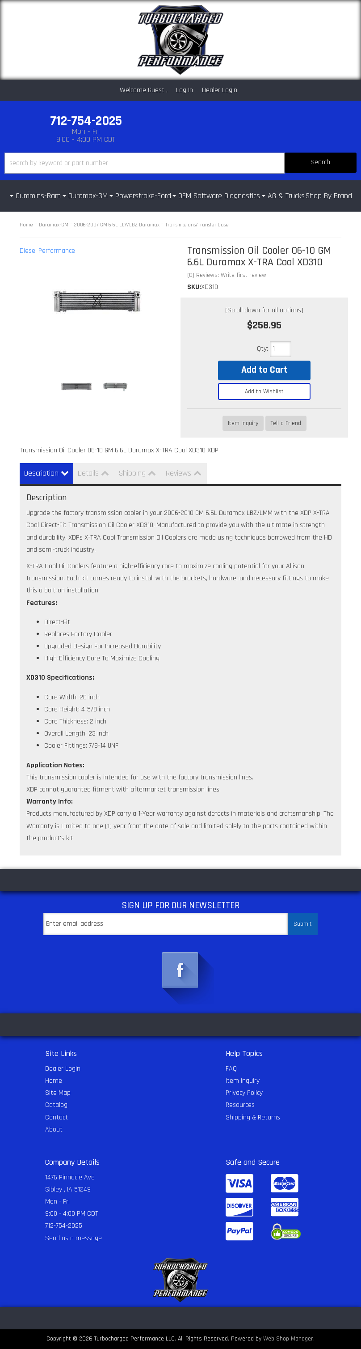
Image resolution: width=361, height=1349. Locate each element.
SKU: (194, 287)
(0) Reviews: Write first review (226, 275)
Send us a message (73, 1238)
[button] (180, 163)
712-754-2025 (63, 1225)
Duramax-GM (53, 224)
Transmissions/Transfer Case (197, 224)
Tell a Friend (286, 423)
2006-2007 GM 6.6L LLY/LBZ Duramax (117, 224)
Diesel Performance (47, 250)
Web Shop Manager (288, 1339)
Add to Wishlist (264, 391)
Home (26, 224)
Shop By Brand (329, 196)
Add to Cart (264, 370)
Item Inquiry (243, 423)
